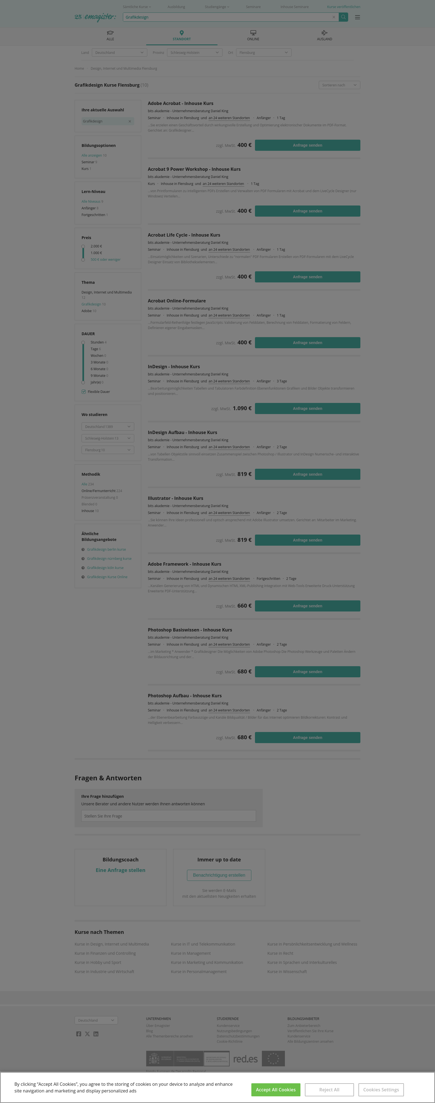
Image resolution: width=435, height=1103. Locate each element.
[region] (217, 1087)
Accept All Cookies (276, 1090)
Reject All (329, 1090)
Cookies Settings (381, 1090)
